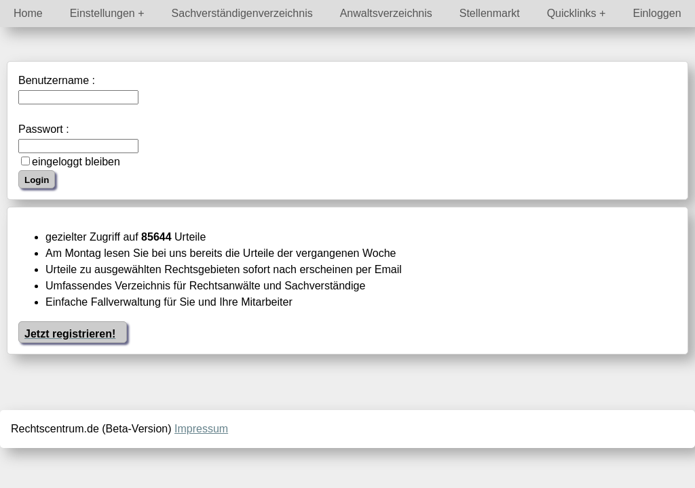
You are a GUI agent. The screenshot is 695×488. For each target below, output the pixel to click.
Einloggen (657, 13)
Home (28, 13)
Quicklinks (572, 13)
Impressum (201, 428)
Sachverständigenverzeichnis (242, 13)
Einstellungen (102, 13)
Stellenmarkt (489, 13)
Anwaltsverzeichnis (386, 13)
